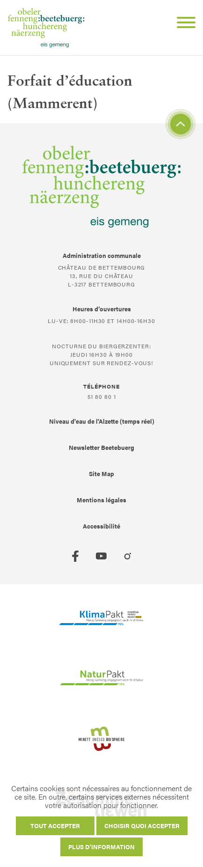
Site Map (101, 473)
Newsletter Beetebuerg (101, 447)
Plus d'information (101, 846)
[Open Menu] (182, 24)
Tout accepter (55, 825)
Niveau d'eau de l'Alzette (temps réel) (101, 421)
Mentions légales (101, 499)
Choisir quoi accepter (142, 825)
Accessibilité (101, 526)
